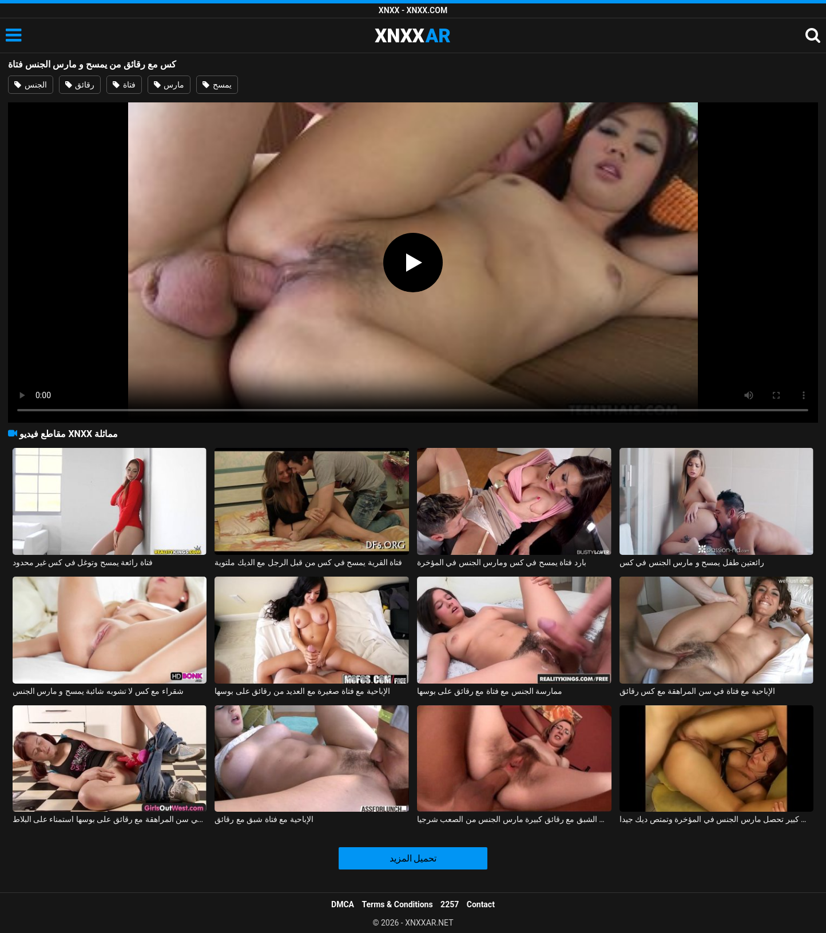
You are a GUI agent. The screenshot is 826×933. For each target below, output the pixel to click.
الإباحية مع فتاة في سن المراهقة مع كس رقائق (697, 691)
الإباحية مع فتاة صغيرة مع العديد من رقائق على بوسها (302, 691)
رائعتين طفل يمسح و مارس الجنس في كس (692, 562)
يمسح (216, 84)
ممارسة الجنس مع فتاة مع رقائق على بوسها (489, 691)
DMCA (342, 904)
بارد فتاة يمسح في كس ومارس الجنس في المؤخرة (501, 562)
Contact (481, 904)
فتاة (124, 84)
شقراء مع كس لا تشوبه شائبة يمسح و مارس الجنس (98, 691)
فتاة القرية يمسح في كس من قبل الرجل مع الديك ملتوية (308, 562)
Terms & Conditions (397, 904)
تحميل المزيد (413, 858)
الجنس (30, 84)
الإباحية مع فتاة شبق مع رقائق (264, 819)
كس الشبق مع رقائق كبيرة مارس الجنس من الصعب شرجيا (514, 819)
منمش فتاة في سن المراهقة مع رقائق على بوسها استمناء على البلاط (110, 819)
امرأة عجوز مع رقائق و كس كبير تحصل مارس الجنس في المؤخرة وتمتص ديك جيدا (717, 819)
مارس (169, 84)
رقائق (79, 84)
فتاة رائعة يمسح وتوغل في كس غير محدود (83, 562)
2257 (449, 904)
